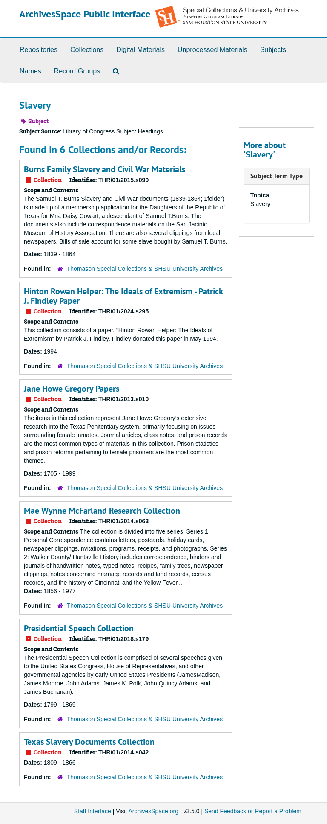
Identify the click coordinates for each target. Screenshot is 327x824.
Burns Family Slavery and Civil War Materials (104, 169)
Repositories (38, 49)
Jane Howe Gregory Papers (71, 388)
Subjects (273, 49)
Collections (86, 49)
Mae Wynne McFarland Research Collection (102, 510)
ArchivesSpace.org (153, 811)
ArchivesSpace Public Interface (84, 13)
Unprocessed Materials (212, 49)
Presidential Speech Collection (79, 628)
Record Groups (77, 71)
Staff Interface (92, 811)
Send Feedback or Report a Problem (252, 811)
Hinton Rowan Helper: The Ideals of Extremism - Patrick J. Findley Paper (123, 296)
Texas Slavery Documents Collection (89, 741)
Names (30, 71)
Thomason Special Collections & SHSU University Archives (145, 268)
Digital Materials (140, 49)
